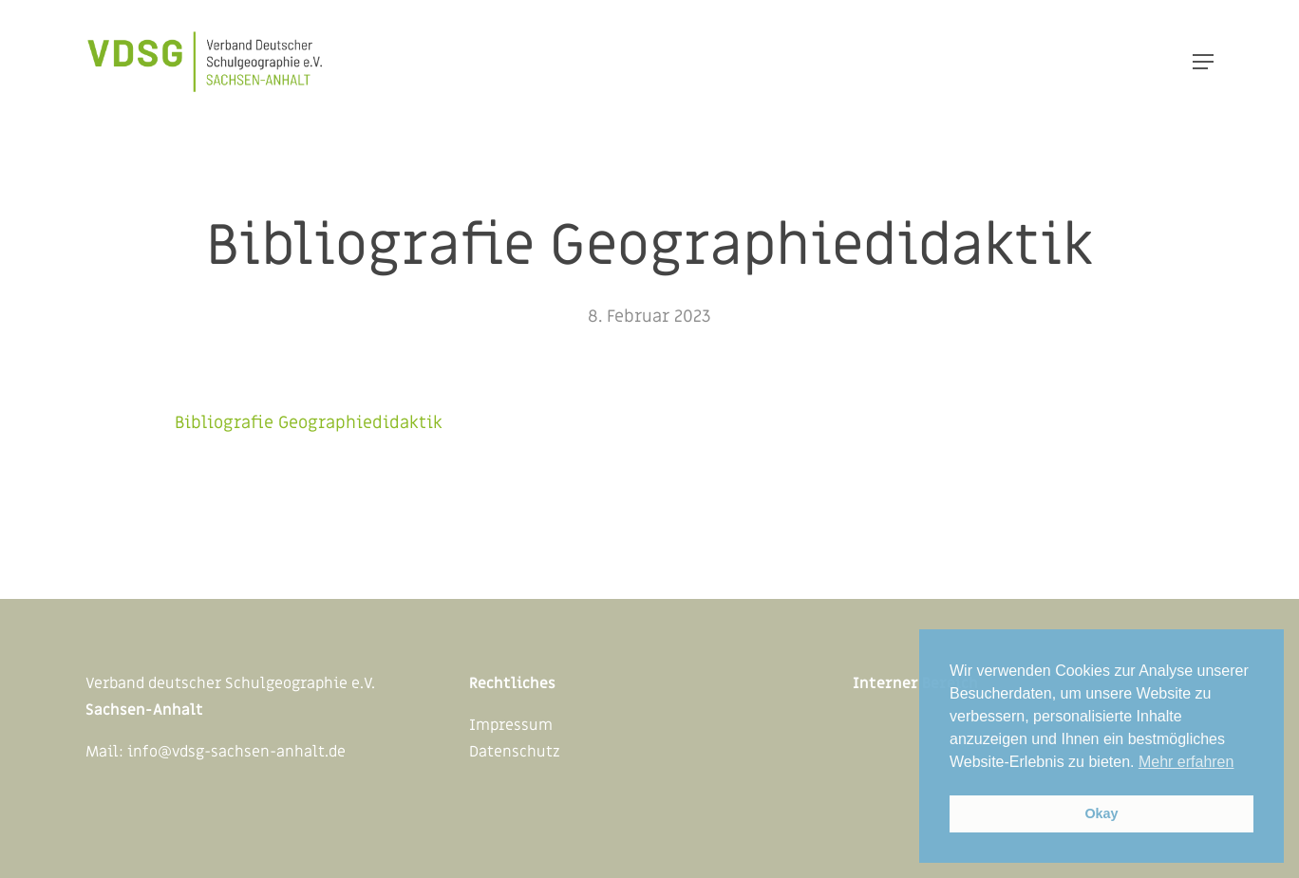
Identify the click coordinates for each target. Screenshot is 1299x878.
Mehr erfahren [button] (1186, 762)
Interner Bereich (915, 683)
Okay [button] (1101, 813)
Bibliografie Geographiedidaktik (308, 423)
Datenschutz (514, 751)
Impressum (511, 725)
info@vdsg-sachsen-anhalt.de (236, 751)
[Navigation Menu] (1203, 61)
